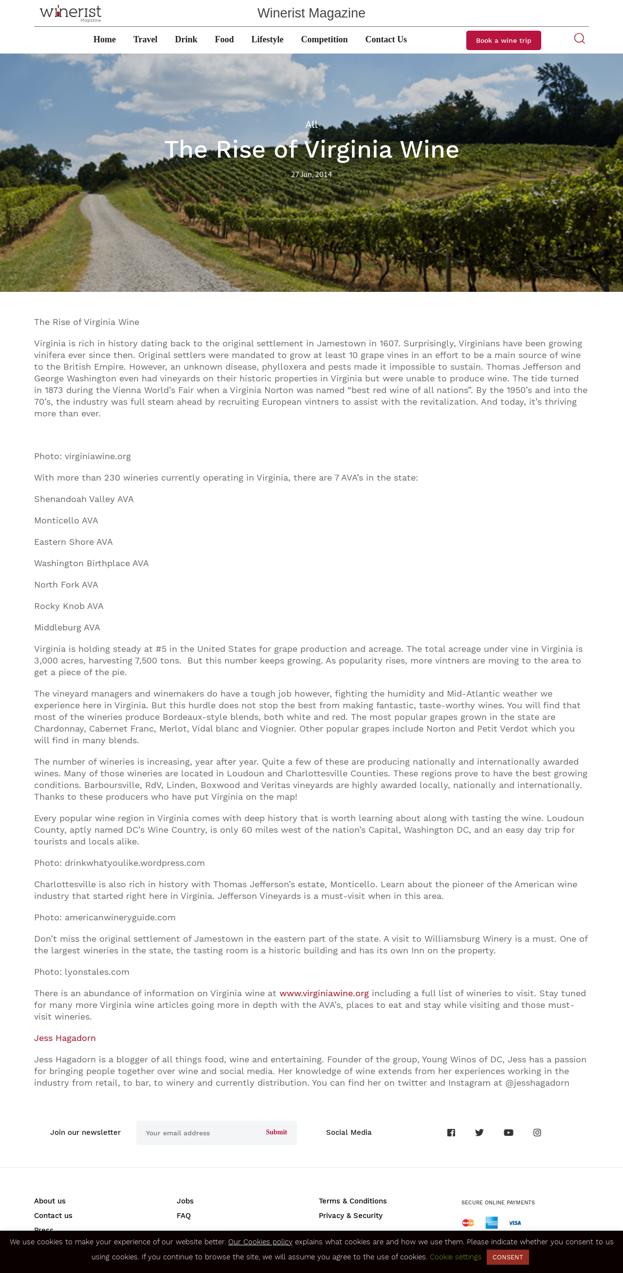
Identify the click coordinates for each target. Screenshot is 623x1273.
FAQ (184, 1215)
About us (50, 1201)
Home (104, 39)
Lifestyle (268, 39)
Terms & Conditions (353, 1201)
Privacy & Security (351, 1215)
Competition (324, 39)
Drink (186, 39)
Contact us (53, 1215)
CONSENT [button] (508, 1257)
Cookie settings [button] (456, 1257)
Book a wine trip (503, 40)
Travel (145, 39)
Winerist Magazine (311, 13)
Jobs (185, 1201)
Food (224, 39)
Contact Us (386, 39)
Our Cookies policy (260, 1241)
